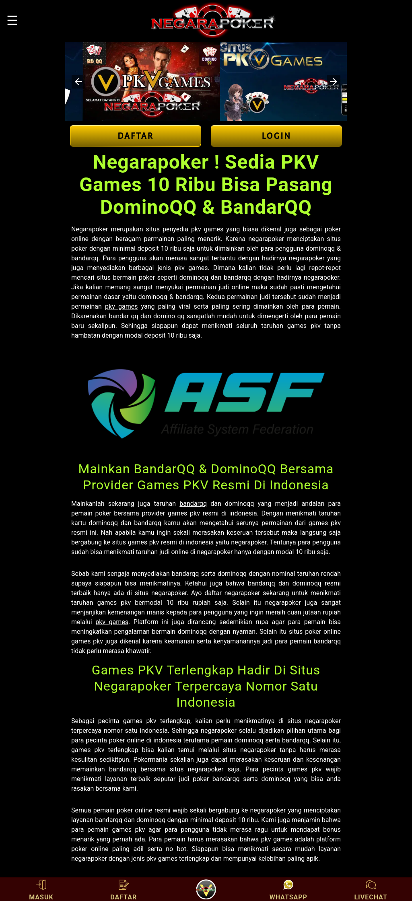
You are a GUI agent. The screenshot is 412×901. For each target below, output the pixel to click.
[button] (78, 82)
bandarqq (193, 503)
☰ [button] (12, 20)
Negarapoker (89, 229)
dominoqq (249, 740)
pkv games (121, 306)
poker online (134, 810)
